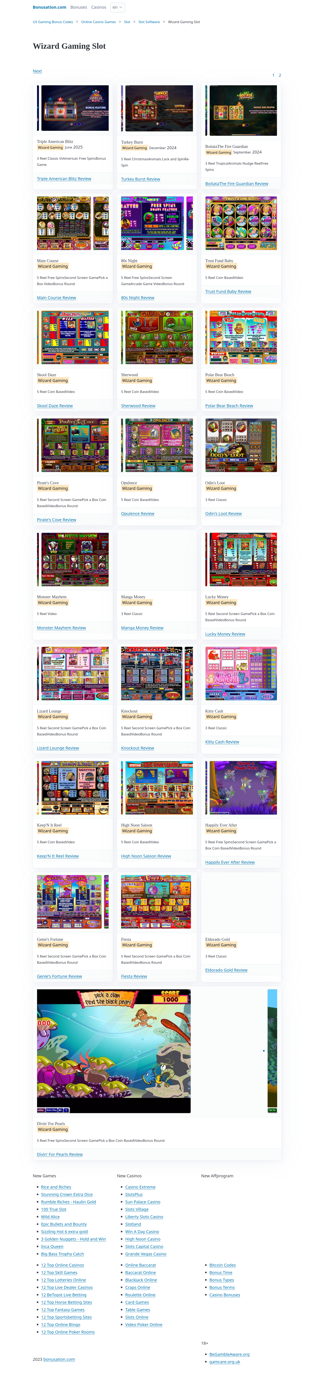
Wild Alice (50, 1216)
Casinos (98, 7)
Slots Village (137, 1209)
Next (37, 71)
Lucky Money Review (225, 634)
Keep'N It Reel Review (58, 856)
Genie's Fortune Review (59, 976)
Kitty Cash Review (222, 742)
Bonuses (78, 7)
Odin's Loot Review (223, 513)
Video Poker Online (143, 1324)
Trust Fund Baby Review (228, 291)
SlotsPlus (134, 1194)
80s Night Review (137, 297)
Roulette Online (140, 1295)
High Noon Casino (142, 1239)
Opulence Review (137, 513)
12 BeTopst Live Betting (64, 1295)
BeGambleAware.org (229, 1354)
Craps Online (137, 1287)
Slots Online (136, 1317)
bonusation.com (59, 1359)
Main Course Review (56, 297)
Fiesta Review (134, 976)
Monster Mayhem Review (61, 627)
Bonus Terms (222, 1287)
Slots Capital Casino (144, 1246)
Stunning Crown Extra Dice (67, 1194)
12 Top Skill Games (59, 1272)
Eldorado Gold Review (226, 970)
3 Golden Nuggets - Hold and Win (73, 1239)
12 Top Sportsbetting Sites (66, 1317)
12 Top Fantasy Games (63, 1309)
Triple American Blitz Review (64, 178)
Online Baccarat (140, 1265)
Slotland (133, 1224)
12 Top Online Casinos (62, 1265)
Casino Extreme (140, 1187)
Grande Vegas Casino (145, 1254)
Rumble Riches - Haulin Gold (68, 1202)
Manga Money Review (142, 627)
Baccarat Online (140, 1272)
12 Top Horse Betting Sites (66, 1302)
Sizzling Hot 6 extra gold (64, 1231)
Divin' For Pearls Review (60, 1154)
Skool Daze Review (55, 405)
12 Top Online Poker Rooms (68, 1332)
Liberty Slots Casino (144, 1216)
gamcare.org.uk (224, 1361)
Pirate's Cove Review (56, 519)
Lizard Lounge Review (58, 748)
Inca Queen (52, 1246)
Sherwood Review (138, 405)
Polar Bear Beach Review (229, 405)
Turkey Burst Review (140, 179)
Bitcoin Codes (222, 1265)
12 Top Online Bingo (60, 1324)
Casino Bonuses (224, 1295)
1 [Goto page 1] (273, 75)
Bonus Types (221, 1280)
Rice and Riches (56, 1187)
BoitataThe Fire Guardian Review (236, 183)
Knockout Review (137, 748)
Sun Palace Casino (142, 1202)
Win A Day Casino (142, 1231)
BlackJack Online (141, 1280)
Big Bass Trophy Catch (62, 1254)
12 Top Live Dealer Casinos (67, 1287)
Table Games (137, 1309)
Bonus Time (220, 1272)
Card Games (137, 1302)
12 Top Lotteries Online (63, 1280)
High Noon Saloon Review (146, 856)
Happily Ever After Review (230, 862)
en (115, 7)
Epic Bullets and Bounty (64, 1224)
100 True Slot (53, 1209)
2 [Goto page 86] (280, 75)
